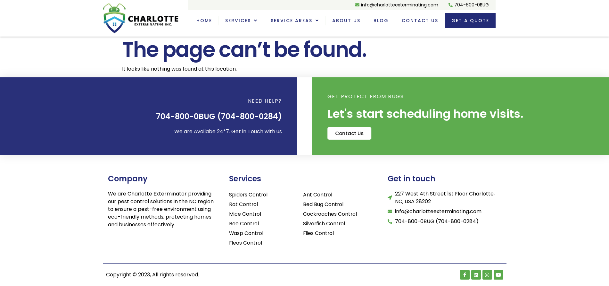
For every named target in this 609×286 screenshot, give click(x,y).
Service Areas (295, 20)
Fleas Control (246, 243)
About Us (346, 20)
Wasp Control (246, 233)
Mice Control (245, 214)
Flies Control (318, 233)
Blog (381, 20)
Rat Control (243, 204)
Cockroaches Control (330, 214)
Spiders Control (248, 194)
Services (241, 20)
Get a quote (470, 20)
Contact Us (420, 20)
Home (204, 20)
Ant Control (318, 194)
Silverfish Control (324, 223)
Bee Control (244, 223)
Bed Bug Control (323, 204)
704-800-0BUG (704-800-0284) (199, 116)
